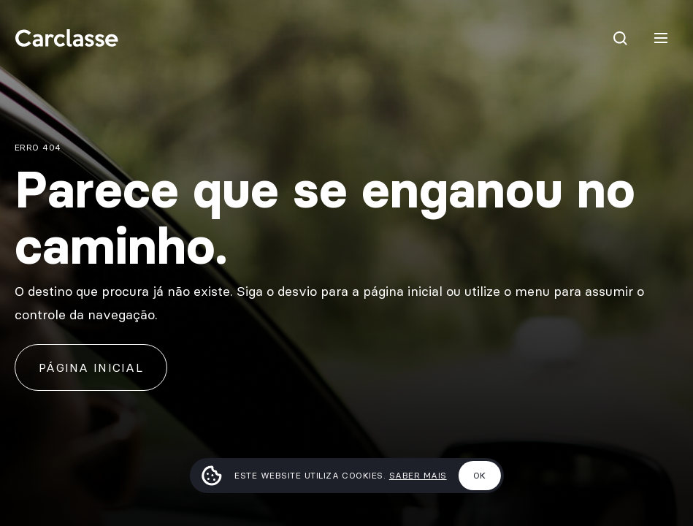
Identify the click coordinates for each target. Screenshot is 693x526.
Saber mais (418, 475)
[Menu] (660, 38)
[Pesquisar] (620, 38)
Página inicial (91, 367)
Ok (479, 475)
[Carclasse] (66, 38)
